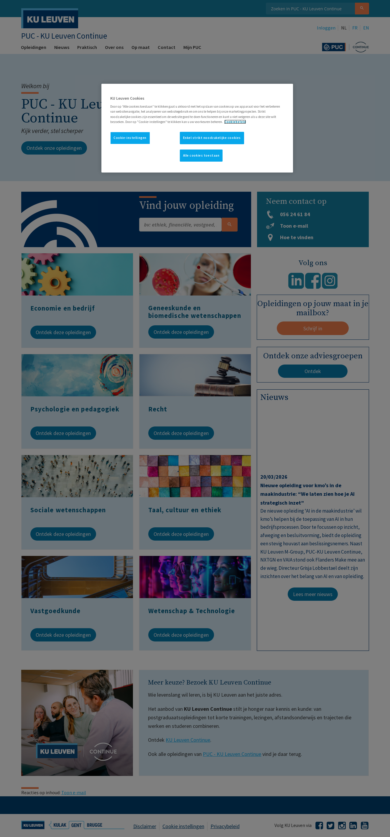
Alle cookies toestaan (201, 155)
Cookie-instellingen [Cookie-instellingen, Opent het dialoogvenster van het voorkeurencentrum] (130, 138)
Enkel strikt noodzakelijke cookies (212, 138)
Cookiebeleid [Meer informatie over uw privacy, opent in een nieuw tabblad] (235, 122)
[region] (197, 128)
